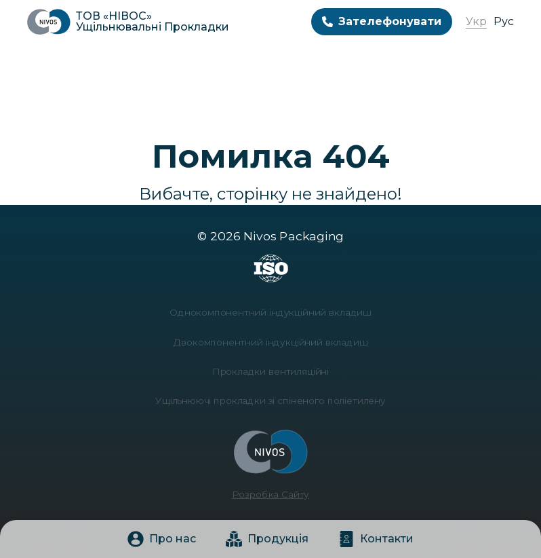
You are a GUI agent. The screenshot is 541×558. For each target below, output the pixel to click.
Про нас (161, 539)
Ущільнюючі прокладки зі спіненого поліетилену (270, 399)
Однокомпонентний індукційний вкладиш (270, 316)
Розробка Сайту (270, 486)
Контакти (376, 539)
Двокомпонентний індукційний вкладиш (270, 344)
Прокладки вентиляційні (270, 371)
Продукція (267, 539)
